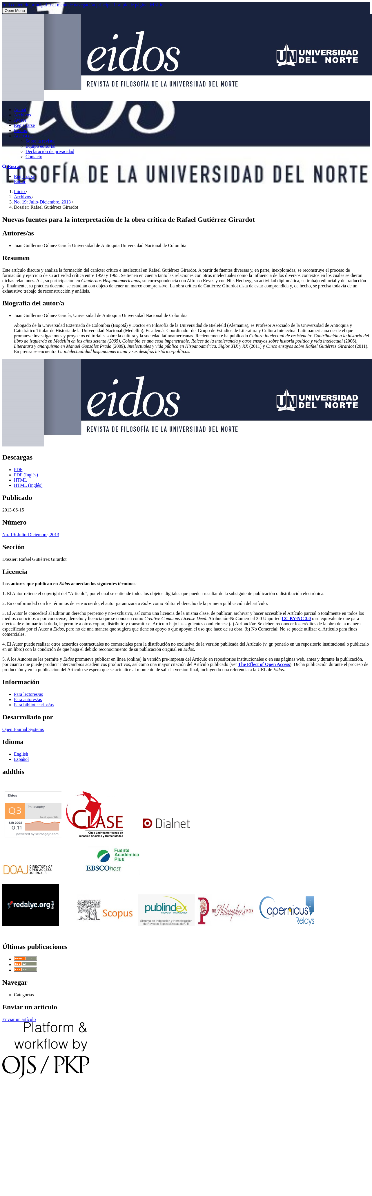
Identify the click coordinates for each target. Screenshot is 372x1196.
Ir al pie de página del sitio (139, 4)
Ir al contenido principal (24, 4)
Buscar (11, 166)
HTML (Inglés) (28, 485)
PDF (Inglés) (26, 474)
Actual (20, 109)
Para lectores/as (28, 694)
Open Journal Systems (23, 729)
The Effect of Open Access (264, 664)
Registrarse (24, 125)
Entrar (20, 181)
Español (21, 759)
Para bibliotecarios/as (34, 704)
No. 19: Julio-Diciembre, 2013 (43, 201)
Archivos (22, 114)
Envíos (20, 130)
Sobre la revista (40, 140)
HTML (20, 480)
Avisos (20, 120)
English (21, 754)
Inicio (20, 191)
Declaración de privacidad (50, 151)
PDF (18, 469)
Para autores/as (28, 699)
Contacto (34, 156)
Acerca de (23, 135)
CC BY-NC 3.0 (296, 618)
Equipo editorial (41, 146)
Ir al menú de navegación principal (80, 4)
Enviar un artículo (19, 1019)
